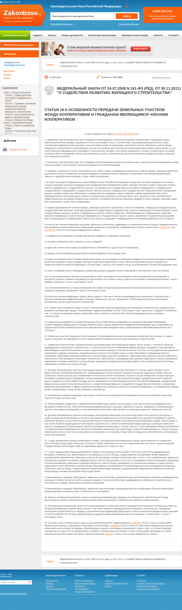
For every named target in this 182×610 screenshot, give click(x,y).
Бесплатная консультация (102, 35)
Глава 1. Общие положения (17, 92)
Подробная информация (161, 78)
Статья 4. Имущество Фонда (19, 120)
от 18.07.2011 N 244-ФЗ (126, 134)
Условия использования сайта (151, 583)
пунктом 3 (115, 525)
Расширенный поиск (129, 24)
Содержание (10, 87)
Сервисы (80, 575)
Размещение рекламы (147, 586)
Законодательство (56, 575)
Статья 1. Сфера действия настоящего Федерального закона (18, 98)
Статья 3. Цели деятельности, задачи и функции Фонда (20, 115)
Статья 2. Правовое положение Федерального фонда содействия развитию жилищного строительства (20, 107)
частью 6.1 (165, 227)
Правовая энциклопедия (135, 35)
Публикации (111, 575)
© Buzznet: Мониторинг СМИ (13, 593)
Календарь (80, 586)
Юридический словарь (85, 583)
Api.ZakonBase (81, 589)
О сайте (141, 575)
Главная (50, 64)
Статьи (108, 586)
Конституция (9, 71)
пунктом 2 (137, 523)
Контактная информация (148, 589)
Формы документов (72, 35)
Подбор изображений (85, 591)
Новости (158, 35)
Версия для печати (18, 149)
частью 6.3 (50, 230)
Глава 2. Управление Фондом (17, 122)
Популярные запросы (61, 24)
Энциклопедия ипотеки (15, 35)
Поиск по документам (56, 589)
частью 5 (109, 534)
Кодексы (37, 35)
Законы (52, 35)
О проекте (173, 35)
